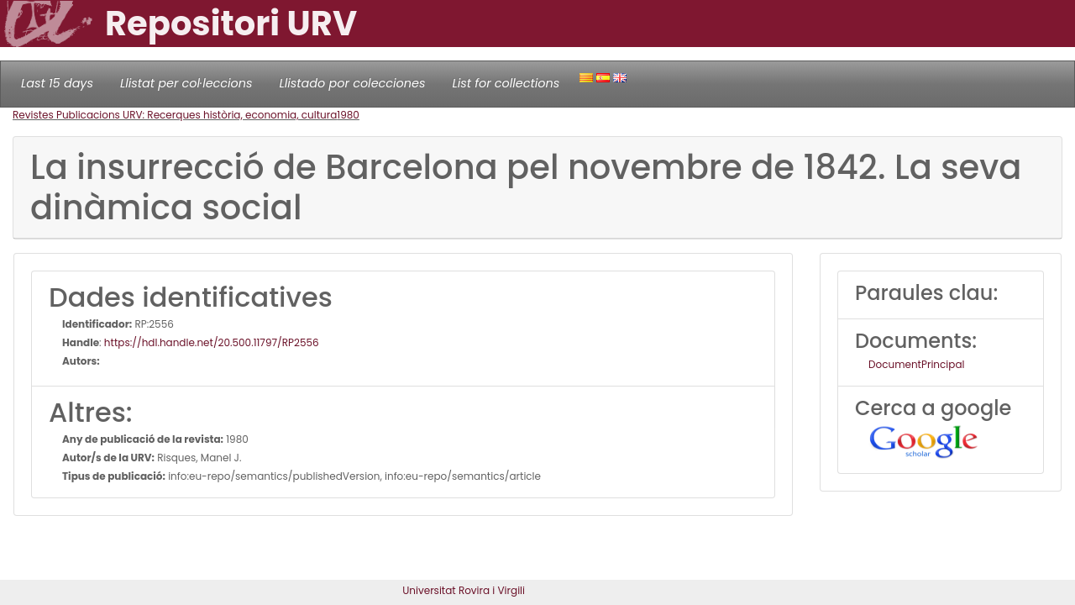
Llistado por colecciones (353, 83)
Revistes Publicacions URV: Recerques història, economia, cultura (175, 115)
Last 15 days (57, 83)
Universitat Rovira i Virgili (463, 590)
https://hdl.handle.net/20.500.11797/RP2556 (211, 342)
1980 (348, 115)
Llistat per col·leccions (186, 83)
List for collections (505, 83)
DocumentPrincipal (916, 364)
